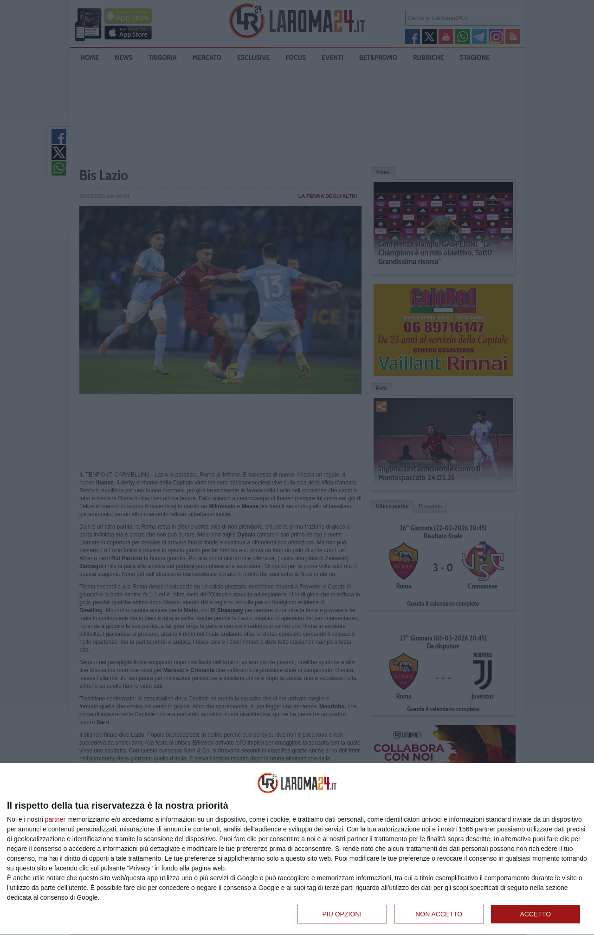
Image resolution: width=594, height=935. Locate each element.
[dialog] (297, 849)
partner (55, 819)
